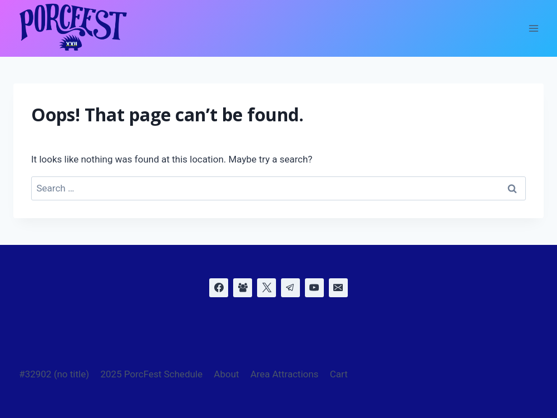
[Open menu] (533, 28)
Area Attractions (284, 374)
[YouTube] (314, 287)
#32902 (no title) (54, 374)
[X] (266, 287)
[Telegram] (290, 287)
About (226, 374)
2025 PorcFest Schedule (151, 374)
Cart (339, 374)
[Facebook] (218, 287)
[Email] (338, 287)
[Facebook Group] (242, 287)
